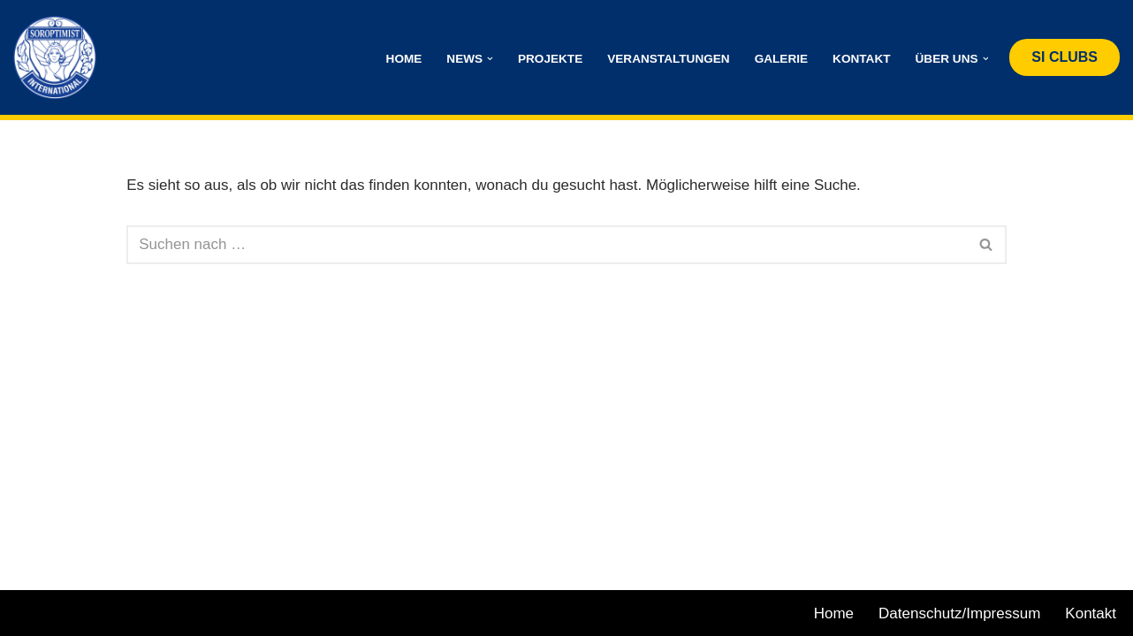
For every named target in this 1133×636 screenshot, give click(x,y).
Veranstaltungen (668, 58)
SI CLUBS (1064, 56)
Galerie (781, 58)
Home (404, 58)
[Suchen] (546, 244)
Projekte (550, 58)
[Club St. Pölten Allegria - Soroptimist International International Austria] (59, 57)
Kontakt (861, 58)
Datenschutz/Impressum (959, 613)
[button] (490, 59)
